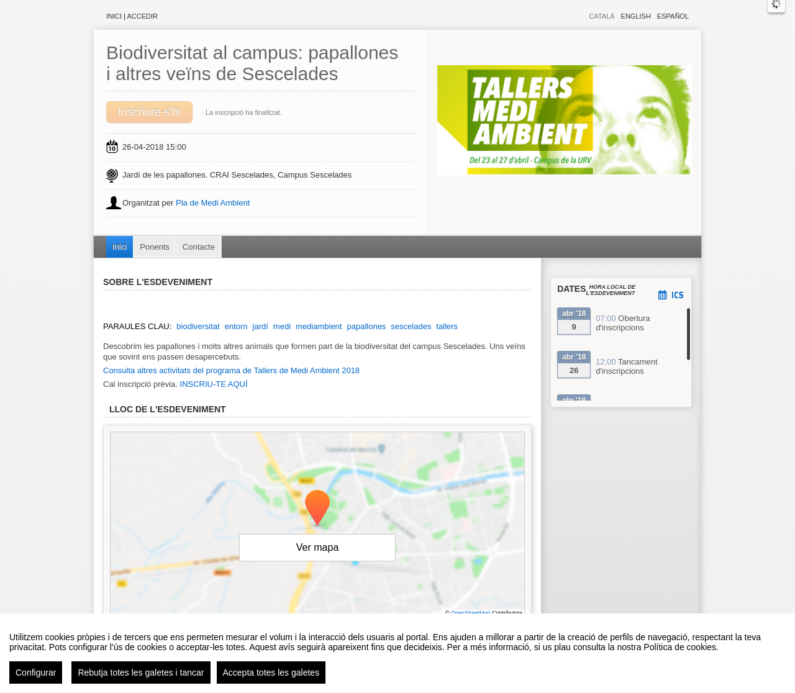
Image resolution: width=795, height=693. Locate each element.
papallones (366, 326)
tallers (447, 326)
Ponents (155, 246)
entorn (236, 326)
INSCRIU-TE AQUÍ (214, 384)
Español (673, 16)
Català (601, 16)
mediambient (319, 326)
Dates (571, 289)
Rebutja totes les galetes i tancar (141, 672)
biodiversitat (197, 326)
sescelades (411, 326)
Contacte (199, 246)
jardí (260, 326)
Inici (114, 16)
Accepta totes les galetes (271, 672)
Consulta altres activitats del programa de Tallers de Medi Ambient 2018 (231, 370)
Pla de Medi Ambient (213, 202)
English (636, 16)
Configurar (36, 672)
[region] (397, 653)
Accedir (142, 16)
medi (282, 326)
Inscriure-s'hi (149, 112)
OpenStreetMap (471, 613)
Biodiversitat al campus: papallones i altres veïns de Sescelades (252, 63)
